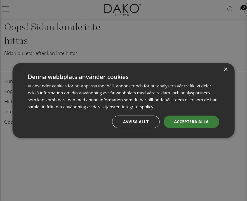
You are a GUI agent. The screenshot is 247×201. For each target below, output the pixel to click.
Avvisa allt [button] (136, 121)
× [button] (226, 70)
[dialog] (123, 100)
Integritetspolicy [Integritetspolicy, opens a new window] (137, 106)
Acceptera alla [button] (191, 121)
